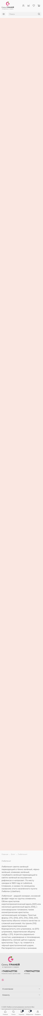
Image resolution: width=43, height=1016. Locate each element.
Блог (13, 854)
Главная (5, 854)
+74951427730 (9, 971)
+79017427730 (32, 971)
